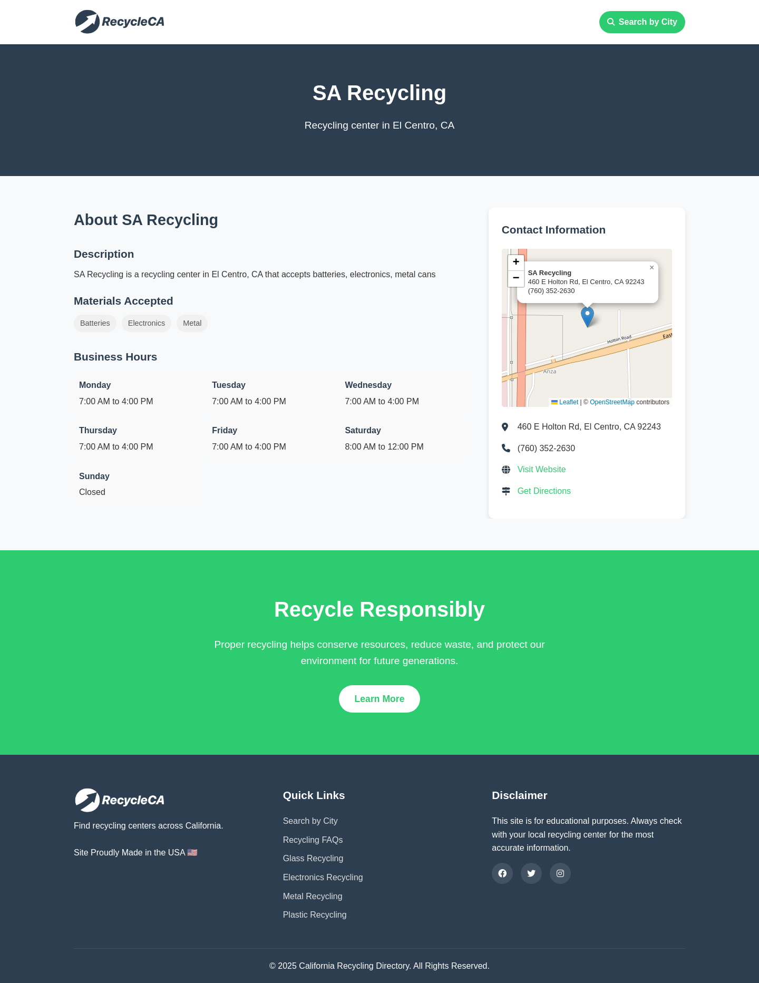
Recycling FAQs (313, 839)
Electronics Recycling (323, 877)
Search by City (642, 21)
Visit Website (542, 469)
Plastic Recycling (315, 914)
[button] (587, 317)
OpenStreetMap (612, 402)
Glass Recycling (313, 858)
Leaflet (564, 402)
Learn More (380, 699)
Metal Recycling (313, 896)
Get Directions (544, 490)
